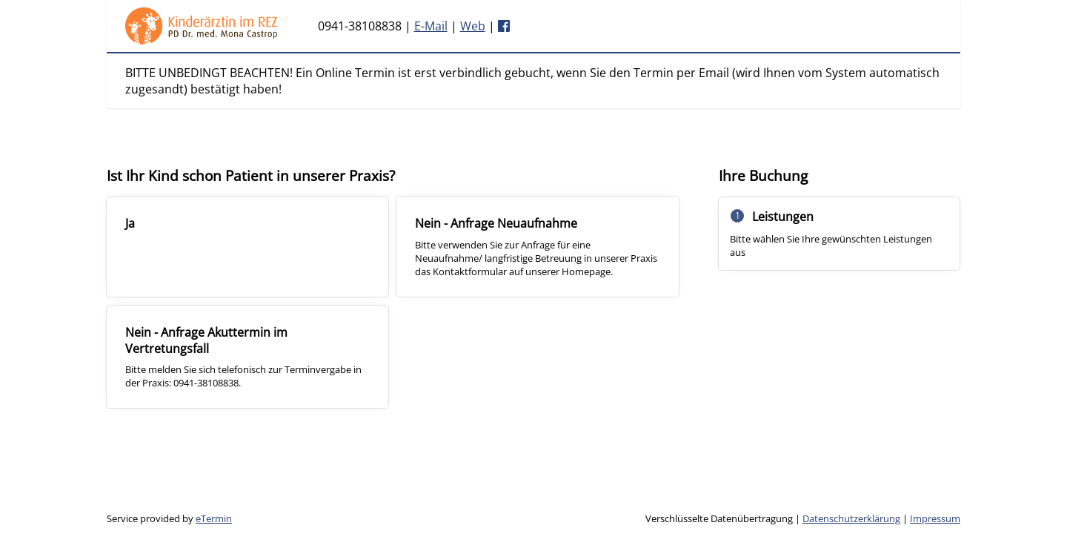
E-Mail (431, 26)
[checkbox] (247, 246)
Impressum (935, 518)
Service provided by (169, 518)
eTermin (214, 518)
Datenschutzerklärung (851, 518)
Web (472, 26)
